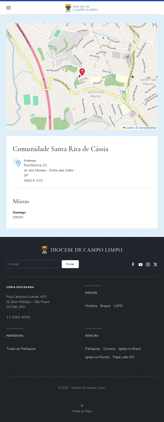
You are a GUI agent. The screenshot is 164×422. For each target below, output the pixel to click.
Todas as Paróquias (21, 348)
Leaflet (128, 127)
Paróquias (14, 335)
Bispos (105, 306)
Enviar (70, 264)
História (91, 306)
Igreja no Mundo (97, 357)
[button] (8, 7)
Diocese (91, 293)
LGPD (118, 306)
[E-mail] (32, 264)
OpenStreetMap (147, 127)
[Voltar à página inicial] (82, 7)
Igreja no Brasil (130, 348)
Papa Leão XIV (124, 357)
